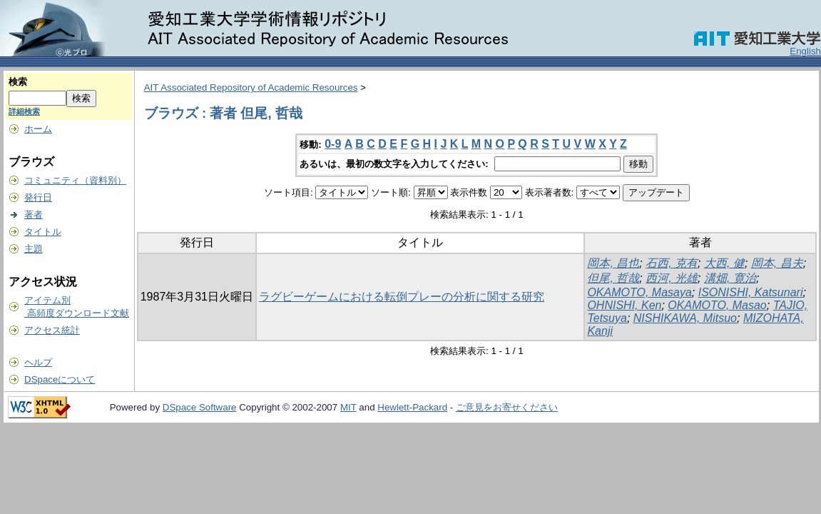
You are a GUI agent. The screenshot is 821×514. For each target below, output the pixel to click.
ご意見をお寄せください (507, 407)
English (805, 51)
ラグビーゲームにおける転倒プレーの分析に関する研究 (401, 297)
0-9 (333, 144)
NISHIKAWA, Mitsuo (685, 318)
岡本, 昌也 (613, 263)
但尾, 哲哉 (613, 278)
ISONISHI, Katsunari (750, 292)
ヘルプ (38, 362)
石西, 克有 (672, 263)
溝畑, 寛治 (730, 278)
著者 (33, 214)
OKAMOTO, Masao (717, 305)
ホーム (38, 129)
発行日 (38, 197)
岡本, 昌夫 (777, 263)
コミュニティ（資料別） (75, 180)
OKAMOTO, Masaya (639, 292)
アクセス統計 (52, 330)
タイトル (42, 231)
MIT (348, 407)
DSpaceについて (59, 379)
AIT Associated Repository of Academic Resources (251, 87)
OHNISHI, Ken (624, 305)
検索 (18, 81)
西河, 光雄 (672, 278)
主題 (33, 248)
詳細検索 (24, 111)
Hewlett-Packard (412, 407)
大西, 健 (724, 263)
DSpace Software (200, 407)
